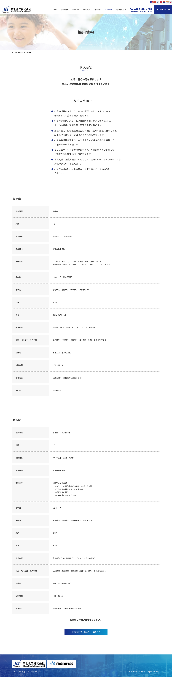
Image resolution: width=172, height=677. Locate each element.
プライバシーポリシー (33, 672)
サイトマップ (18, 672)
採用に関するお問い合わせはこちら (86, 632)
